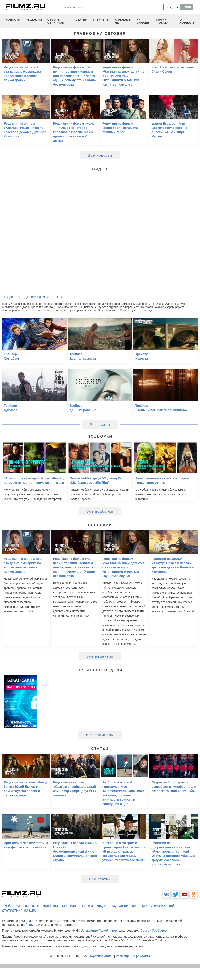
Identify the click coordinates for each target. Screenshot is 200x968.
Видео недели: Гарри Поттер (35, 297)
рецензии (34, 19)
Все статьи (100, 879)
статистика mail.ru (19, 910)
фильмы (50, 906)
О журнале (186, 21)
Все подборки (100, 511)
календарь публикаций (153, 906)
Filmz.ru (32, 924)
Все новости (100, 155)
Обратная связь (100, 956)
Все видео (100, 425)
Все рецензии (100, 656)
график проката (162, 21)
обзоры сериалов (55, 21)
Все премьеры (100, 735)
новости (13, 19)
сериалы (70, 906)
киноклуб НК (123, 21)
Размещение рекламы (133, 956)
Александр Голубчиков (99, 930)
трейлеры (101, 19)
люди (102, 906)
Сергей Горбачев (153, 930)
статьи (81, 19)
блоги (87, 906)
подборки (119, 906)
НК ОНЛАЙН (143, 21)
